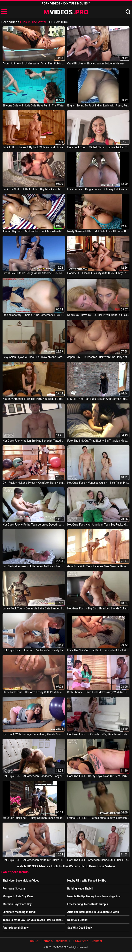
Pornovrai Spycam (14, 888)
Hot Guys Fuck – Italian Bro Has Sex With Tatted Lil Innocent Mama (34, 440)
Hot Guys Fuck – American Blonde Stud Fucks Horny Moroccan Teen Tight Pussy (98, 859)
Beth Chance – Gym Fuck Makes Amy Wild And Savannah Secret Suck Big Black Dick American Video (98, 692)
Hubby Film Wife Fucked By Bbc (86, 880)
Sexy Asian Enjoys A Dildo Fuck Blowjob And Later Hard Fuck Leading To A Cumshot (34, 357)
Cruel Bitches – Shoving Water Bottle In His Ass (96, 63)
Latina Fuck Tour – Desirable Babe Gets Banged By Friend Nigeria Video (34, 608)
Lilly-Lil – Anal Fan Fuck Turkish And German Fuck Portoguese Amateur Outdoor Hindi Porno (98, 398)
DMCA (34, 941)
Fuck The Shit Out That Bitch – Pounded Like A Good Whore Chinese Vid (98, 650)
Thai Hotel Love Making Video (21, 880)
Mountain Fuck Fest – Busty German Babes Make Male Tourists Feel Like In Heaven (34, 817)
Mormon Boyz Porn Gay (17, 904)
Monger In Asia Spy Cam (18, 896)
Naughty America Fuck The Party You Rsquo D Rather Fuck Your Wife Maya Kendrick (34, 398)
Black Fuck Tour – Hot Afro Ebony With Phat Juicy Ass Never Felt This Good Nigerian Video (34, 692)
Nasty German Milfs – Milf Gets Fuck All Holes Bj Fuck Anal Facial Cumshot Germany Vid (98, 231)
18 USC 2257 (79, 941)
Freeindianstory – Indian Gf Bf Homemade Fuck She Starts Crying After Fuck (34, 314)
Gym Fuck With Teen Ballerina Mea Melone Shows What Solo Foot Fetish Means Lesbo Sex (98, 566)
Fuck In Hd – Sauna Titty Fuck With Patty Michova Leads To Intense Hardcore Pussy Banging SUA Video (34, 147)
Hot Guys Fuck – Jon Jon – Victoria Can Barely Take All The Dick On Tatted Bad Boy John (34, 650)
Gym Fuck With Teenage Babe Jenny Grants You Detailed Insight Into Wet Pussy (34, 734)
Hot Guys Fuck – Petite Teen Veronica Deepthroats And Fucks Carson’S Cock (34, 524)
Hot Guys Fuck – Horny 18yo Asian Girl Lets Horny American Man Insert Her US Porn (98, 776)
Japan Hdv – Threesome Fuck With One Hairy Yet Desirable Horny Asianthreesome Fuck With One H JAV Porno (98, 357)
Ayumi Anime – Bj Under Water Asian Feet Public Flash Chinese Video (34, 63)
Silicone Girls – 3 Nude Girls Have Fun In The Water (33, 105)
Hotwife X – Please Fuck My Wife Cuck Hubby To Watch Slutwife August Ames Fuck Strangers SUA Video (98, 273)
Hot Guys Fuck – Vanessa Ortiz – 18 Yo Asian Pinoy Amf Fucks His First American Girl (98, 482)
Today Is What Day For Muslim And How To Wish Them (36, 919)
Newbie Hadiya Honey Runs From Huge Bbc (93, 896)
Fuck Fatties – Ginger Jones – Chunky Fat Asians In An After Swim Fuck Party (98, 189)
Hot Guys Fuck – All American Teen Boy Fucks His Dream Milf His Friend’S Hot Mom (98, 524)
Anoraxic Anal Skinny (15, 927)
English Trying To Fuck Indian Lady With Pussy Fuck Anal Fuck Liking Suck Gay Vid (98, 105)
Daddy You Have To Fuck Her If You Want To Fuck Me (98, 314)
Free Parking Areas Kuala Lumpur (87, 904)
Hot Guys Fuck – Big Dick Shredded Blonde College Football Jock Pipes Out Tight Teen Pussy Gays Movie (98, 608)
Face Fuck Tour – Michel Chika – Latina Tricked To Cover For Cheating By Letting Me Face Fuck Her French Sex (98, 147)
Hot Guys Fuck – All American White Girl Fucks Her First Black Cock (34, 859)
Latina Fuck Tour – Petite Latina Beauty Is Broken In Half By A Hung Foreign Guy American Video (98, 817)
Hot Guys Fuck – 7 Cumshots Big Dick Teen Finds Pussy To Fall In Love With (98, 734)
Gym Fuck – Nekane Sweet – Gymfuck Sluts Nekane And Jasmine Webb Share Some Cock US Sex (34, 482)
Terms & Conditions (54, 941)
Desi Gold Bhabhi (77, 919)
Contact (97, 941)
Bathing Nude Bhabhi (80, 888)
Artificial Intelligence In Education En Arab (93, 911)
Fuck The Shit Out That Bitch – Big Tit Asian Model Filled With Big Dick (98, 440)
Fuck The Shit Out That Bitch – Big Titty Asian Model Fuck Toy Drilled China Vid (34, 189)
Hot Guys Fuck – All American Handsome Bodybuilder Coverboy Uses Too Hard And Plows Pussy (34, 776)
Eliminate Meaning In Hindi (19, 911)
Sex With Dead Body (79, 927)
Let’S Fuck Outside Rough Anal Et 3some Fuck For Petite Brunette (34, 273)
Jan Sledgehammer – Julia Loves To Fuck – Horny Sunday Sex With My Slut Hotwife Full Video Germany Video (34, 566)
